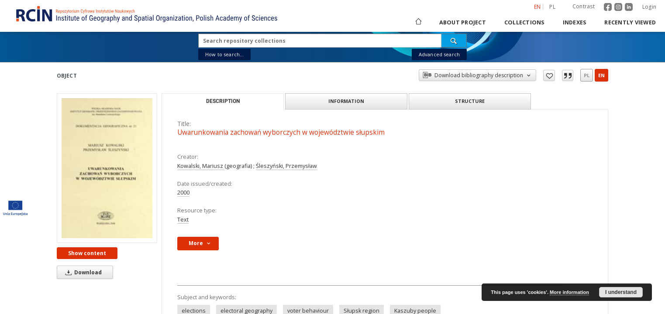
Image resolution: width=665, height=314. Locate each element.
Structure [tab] (470, 101)
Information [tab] (346, 101)
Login (649, 6)
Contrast (583, 6)
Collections (524, 22)
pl (586, 75)
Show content (87, 253)
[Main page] (418, 22)
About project (462, 22)
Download (82, 272)
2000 (183, 192)
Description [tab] (223, 101)
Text (183, 219)
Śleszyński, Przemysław (286, 166)
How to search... (224, 54)
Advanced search (439, 54)
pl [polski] (552, 7)
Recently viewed (630, 22)
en (601, 75)
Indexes (574, 22)
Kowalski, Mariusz (200, 166)
